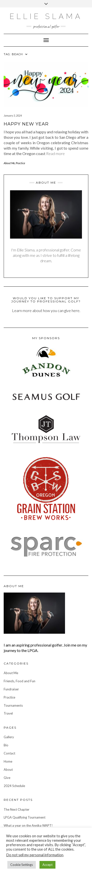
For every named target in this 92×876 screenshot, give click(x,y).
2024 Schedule (14, 786)
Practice (20, 163)
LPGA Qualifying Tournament (24, 817)
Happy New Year (26, 124)
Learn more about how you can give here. (46, 310)
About (8, 769)
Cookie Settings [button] (21, 865)
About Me (9, 163)
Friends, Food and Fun (19, 681)
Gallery (9, 737)
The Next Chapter (16, 809)
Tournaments (13, 705)
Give (7, 778)
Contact (9, 753)
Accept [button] (47, 865)
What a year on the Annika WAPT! (28, 825)
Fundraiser (11, 689)
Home (8, 761)
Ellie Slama (46, 16)
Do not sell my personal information (34, 855)
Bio (6, 745)
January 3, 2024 (13, 115)
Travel (8, 713)
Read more (55, 153)
